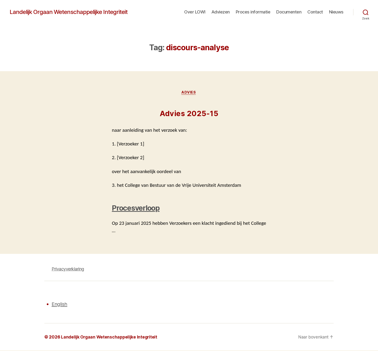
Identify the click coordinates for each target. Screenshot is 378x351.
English (60, 304)
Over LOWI (194, 11)
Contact (315, 11)
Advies (189, 92)
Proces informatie (253, 11)
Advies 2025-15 (189, 114)
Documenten (288, 11)
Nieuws (336, 11)
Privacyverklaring (68, 269)
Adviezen (220, 11)
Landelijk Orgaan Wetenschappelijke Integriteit (69, 12)
